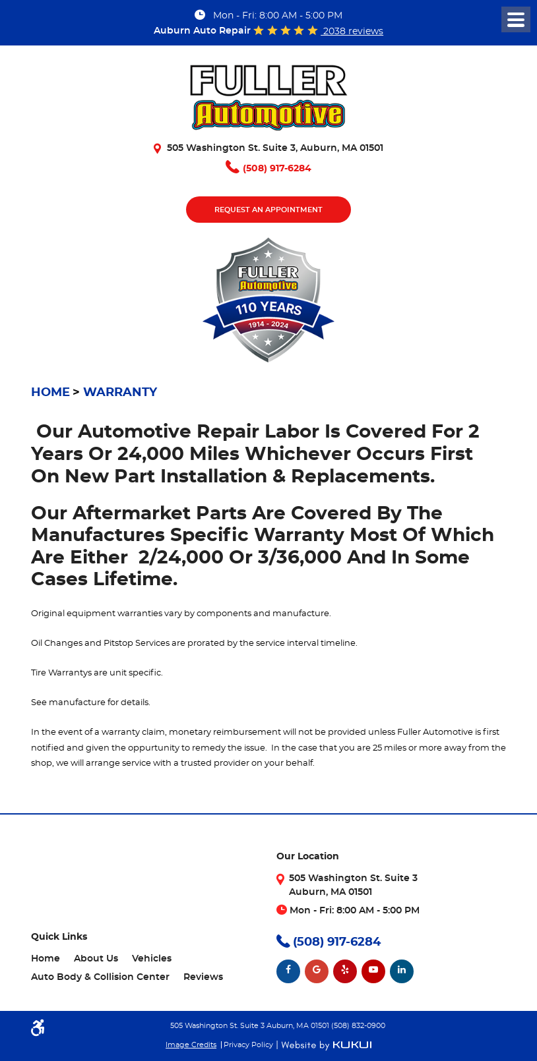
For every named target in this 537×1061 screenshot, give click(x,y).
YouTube (373, 971)
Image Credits (191, 1044)
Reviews (203, 977)
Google (317, 971)
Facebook (288, 971)
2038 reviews (352, 31)
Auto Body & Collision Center (100, 977)
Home (50, 393)
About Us (96, 958)
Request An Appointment (268, 210)
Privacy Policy (248, 1044)
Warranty (120, 393)
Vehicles (152, 958)
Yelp (345, 971)
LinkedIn (402, 971)
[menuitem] (45, 959)
